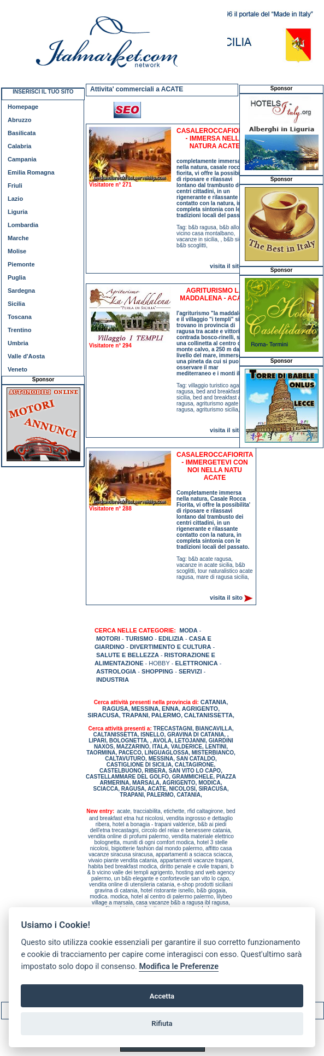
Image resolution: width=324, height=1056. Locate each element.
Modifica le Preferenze (179, 966)
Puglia (17, 277)
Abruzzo (19, 120)
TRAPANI (135, 715)
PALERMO (166, 715)
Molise (17, 251)
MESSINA (144, 708)
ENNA (170, 708)
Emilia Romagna (31, 172)
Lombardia (23, 225)
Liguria (18, 211)
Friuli (15, 185)
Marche (18, 238)
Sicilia (16, 303)
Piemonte (21, 264)
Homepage (23, 106)
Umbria (18, 343)
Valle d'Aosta (26, 356)
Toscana (20, 317)
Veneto (17, 369)
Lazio (15, 198)
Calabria (19, 146)
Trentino (19, 330)
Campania (22, 159)
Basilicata (22, 133)
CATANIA (214, 702)
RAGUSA (115, 708)
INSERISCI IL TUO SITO (43, 92)
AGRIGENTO (200, 708)
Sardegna (21, 290)
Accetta (162, 996)
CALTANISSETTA (208, 715)
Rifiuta (161, 1023)
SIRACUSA (103, 715)
